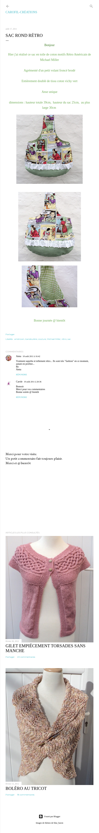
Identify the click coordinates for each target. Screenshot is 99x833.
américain (19, 339)
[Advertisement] (49, 498)
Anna (18, 356)
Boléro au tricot (26, 788)
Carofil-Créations (21, 12)
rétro (64, 339)
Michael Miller (54, 339)
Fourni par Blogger (49, 816)
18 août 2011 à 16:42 (31, 356)
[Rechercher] (91, 5)
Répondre (21, 374)
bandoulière (31, 339)
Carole (19, 381)
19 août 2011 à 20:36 (32, 382)
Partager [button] (10, 334)
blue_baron (58, 823)
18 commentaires (25, 794)
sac (69, 339)
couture (42, 339)
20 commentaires (26, 657)
